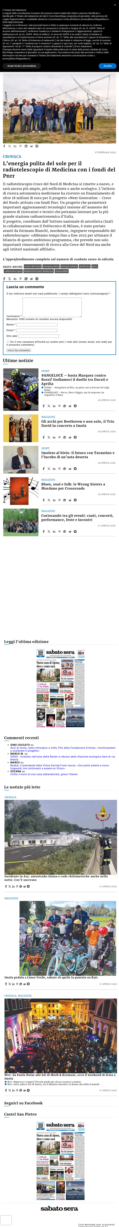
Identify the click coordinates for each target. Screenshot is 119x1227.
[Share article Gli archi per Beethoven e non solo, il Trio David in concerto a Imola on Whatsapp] (65, 437)
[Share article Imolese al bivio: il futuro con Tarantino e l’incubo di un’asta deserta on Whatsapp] (65, 468)
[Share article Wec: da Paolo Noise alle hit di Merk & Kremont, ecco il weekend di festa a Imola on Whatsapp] (21, 1090)
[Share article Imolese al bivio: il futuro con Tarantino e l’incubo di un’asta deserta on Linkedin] (54, 468)
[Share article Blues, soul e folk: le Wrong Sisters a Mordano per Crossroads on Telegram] (75, 500)
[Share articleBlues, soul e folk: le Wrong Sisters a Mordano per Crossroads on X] (49, 500)
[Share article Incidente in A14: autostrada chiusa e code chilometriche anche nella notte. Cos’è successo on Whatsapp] (21, 886)
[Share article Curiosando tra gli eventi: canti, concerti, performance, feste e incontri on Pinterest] (60, 531)
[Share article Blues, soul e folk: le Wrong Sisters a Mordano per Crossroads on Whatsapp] (65, 500)
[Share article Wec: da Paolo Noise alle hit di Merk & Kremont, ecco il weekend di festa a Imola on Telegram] (29, 1090)
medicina (84, 266)
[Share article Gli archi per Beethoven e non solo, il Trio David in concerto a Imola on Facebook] (44, 437)
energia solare (69, 266)
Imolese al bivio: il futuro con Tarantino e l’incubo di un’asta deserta (78, 455)
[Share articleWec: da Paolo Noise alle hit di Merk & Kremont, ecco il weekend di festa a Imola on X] (10, 1090)
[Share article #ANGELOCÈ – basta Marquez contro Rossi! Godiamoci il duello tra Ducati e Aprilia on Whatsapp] (65, 406)
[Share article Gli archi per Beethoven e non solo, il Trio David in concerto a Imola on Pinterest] (60, 437)
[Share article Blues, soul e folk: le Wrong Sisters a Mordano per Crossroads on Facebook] (44, 500)
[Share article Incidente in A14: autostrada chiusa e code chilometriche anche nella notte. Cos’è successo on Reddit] (25, 886)
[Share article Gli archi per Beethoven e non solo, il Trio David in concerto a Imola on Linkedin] (54, 437)
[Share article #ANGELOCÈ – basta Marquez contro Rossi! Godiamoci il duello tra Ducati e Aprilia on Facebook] (44, 406)
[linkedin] (15, 146)
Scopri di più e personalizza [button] (21, 66)
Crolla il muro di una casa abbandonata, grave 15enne (43, 774)
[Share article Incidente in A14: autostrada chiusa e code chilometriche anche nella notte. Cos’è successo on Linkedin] (14, 886)
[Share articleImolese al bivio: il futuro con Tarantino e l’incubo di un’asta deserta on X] (49, 468)
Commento (14, 316)
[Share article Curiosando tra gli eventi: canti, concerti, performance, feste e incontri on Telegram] (75, 531)
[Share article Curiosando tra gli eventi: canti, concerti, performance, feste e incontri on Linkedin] (54, 531)
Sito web (12, 336)
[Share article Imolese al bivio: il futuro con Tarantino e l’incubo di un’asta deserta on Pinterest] (60, 468)
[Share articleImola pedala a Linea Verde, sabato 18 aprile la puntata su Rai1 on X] (10, 984)
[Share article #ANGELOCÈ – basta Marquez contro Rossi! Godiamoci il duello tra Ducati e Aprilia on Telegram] (75, 406)
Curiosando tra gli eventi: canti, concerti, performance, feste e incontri (77, 518)
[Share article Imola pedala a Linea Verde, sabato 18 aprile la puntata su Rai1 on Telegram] (29, 984)
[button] (114, 4)
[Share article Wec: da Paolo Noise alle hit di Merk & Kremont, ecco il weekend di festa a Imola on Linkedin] (14, 1090)
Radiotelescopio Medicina (38, 271)
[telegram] (36, 146)
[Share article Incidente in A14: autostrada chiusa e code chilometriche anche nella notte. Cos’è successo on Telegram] (29, 886)
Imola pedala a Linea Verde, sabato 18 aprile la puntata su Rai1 (51, 977)
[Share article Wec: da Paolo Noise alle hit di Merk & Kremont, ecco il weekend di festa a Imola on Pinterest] (17, 1090)
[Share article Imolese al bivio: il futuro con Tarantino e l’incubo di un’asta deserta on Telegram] (75, 468)
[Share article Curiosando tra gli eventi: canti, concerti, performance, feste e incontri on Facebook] (44, 531)
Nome (11, 324)
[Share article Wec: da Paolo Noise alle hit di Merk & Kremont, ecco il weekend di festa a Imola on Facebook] (6, 1090)
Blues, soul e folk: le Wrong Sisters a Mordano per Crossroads (73, 486)
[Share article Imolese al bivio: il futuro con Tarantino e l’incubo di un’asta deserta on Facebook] (44, 468)
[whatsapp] (26, 146)
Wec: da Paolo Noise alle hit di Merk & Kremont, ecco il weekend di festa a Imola (60, 1076)
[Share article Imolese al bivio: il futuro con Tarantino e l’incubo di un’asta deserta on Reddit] (70, 468)
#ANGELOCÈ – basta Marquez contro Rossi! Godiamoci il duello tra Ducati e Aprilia (74, 379)
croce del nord (33, 266)
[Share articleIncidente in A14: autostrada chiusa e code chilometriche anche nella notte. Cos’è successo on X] (10, 886)
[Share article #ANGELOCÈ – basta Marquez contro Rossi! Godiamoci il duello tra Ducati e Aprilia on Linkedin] (54, 406)
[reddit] (31, 146)
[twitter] (9, 146)
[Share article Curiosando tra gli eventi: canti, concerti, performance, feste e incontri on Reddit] (70, 531)
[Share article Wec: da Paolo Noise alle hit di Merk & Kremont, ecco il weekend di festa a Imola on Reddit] (25, 1090)
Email (11, 330)
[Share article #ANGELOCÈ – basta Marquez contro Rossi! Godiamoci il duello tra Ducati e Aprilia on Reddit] (70, 406)
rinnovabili (61, 271)
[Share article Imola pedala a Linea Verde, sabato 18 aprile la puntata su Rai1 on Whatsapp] (21, 984)
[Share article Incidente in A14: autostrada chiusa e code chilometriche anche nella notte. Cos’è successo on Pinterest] (17, 886)
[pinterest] (20, 146)
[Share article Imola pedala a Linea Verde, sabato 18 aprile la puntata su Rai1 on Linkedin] (14, 984)
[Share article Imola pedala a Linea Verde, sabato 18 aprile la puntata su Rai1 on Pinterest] (17, 984)
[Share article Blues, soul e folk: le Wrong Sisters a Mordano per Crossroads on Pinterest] (60, 500)
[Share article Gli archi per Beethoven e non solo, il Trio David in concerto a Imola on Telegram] (75, 437)
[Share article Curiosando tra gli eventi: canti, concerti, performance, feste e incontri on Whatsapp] (65, 531)
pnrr (94, 266)
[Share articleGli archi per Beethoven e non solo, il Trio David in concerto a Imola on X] (49, 437)
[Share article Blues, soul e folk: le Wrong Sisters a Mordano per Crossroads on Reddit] (70, 500)
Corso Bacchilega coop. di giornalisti (96, 1225)
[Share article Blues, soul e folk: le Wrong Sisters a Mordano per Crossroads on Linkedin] (54, 500)
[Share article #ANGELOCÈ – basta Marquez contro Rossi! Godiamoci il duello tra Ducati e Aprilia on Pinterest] (60, 406)
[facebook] (4, 146)
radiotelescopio (13, 271)
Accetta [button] (108, 66)
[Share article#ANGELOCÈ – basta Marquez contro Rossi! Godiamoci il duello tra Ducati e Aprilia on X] (49, 406)
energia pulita (51, 266)
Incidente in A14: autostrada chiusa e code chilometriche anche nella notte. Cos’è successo (56, 878)
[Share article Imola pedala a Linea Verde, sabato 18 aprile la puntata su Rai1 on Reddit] (25, 984)
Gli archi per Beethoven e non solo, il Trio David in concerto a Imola (77, 424)
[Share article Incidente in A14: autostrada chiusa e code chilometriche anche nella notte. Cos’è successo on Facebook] (6, 886)
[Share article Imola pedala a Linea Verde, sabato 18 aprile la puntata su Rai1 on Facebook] (6, 984)
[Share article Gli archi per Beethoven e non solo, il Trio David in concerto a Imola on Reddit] (70, 437)
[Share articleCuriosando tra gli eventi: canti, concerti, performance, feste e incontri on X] (49, 531)
